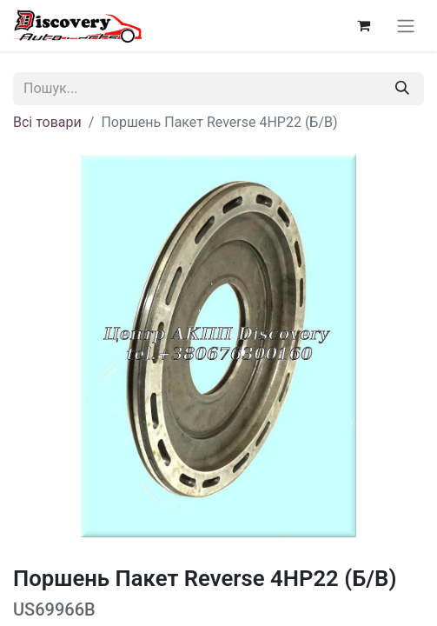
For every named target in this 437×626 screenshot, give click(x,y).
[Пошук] (402, 88)
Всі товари (47, 122)
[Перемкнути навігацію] (405, 25)
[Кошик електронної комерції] (363, 25)
